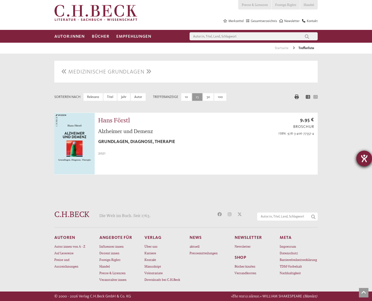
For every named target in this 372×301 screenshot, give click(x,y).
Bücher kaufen (245, 266)
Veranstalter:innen (112, 280)
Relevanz (93, 97)
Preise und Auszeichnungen (66, 263)
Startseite (282, 48)
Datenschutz (289, 253)
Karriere (150, 253)
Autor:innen (69, 36)
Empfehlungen (133, 36)
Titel (110, 97)
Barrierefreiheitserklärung (298, 260)
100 (220, 97)
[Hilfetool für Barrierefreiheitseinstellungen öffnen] (364, 158)
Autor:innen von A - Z (69, 246)
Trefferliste (306, 48)
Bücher (100, 36)
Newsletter (243, 246)
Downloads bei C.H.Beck (162, 280)
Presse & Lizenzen (255, 5)
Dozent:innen (109, 253)
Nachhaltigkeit (290, 273)
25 (197, 97)
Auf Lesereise (64, 253)
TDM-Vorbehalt (291, 266)
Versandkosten (245, 273)
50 (208, 97)
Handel (309, 5)
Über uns (151, 246)
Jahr (123, 97)
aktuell (195, 246)
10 (186, 97)
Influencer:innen (111, 246)
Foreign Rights (285, 5)
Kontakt (150, 260)
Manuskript (152, 266)
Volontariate (153, 273)
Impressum (288, 246)
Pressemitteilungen (204, 253)
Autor (138, 97)
